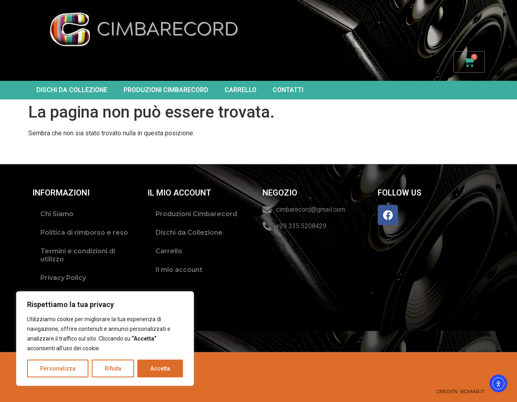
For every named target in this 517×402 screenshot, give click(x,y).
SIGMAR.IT (472, 391)
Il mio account (179, 270)
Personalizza (58, 368)
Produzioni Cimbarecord (166, 90)
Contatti (288, 90)
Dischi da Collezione (71, 90)
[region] (105, 338)
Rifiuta (113, 368)
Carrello (240, 90)
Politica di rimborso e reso (84, 232)
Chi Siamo (57, 214)
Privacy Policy (63, 278)
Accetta (160, 368)
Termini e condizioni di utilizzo (77, 255)
